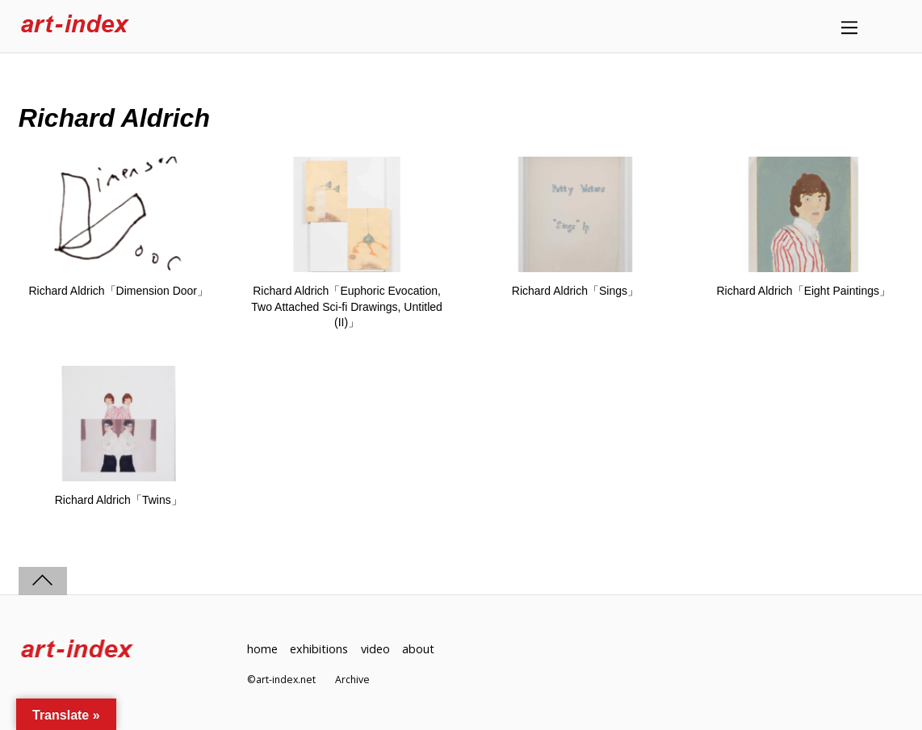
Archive (352, 679)
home (262, 649)
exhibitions (319, 649)
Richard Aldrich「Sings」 (575, 290)
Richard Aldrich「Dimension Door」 (118, 290)
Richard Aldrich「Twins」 (118, 499)
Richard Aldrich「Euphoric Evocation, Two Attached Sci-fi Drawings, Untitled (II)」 (346, 306)
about (418, 649)
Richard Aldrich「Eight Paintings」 (803, 290)
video (375, 649)
